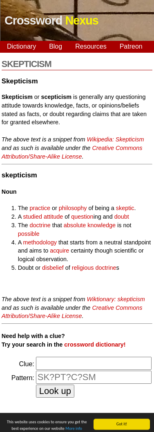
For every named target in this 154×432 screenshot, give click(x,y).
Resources (90, 46)
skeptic (125, 208)
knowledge (101, 225)
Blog (55, 46)
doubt (121, 216)
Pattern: (22, 377)
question (82, 216)
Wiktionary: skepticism (116, 299)
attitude (53, 216)
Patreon (131, 46)
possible (29, 234)
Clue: (26, 363)
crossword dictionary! (94, 344)
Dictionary (21, 46)
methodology (40, 242)
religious (83, 267)
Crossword (51, 20)
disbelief (53, 267)
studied (32, 216)
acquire (59, 250)
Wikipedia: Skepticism (115, 139)
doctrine (40, 225)
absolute (75, 225)
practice (40, 208)
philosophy (73, 208)
